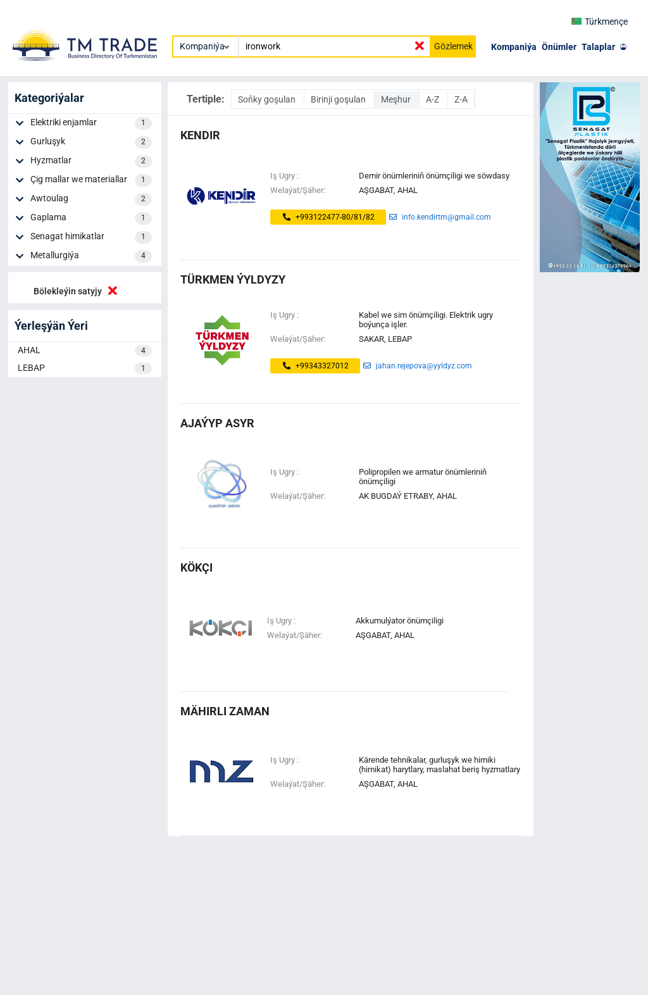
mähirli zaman (225, 711)
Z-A (461, 99)
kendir (200, 135)
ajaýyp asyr (217, 423)
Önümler (559, 47)
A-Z (433, 99)
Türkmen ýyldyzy (232, 279)
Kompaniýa (514, 47)
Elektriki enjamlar (91, 123)
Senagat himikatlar (91, 237)
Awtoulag (91, 199)
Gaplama (91, 218)
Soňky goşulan (267, 99)
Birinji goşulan (339, 99)
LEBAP (85, 368)
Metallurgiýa (91, 256)
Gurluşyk (91, 142)
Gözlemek (453, 46)
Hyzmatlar (91, 161)
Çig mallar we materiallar (91, 180)
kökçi (196, 567)
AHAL (85, 350)
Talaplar (598, 47)
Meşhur (397, 99)
